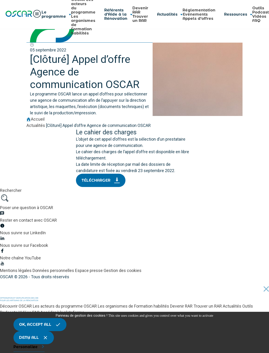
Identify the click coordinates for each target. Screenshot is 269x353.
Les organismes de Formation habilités (134, 306)
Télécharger (101, 180)
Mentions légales (16, 270)
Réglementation (199, 10)
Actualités (35, 125)
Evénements (195, 14)
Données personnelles (54, 270)
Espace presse (89, 270)
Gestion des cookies (122, 270)
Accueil (35, 119)
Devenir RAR (140, 10)
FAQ (256, 20)
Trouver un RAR (140, 18)
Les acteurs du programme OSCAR (65, 306)
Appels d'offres (198, 18)
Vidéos (259, 16)
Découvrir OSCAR (16, 306)
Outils (258, 8)
